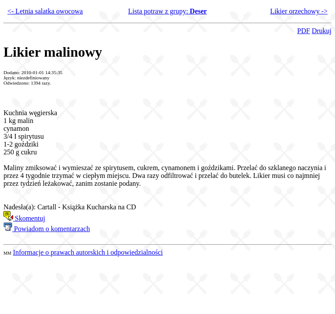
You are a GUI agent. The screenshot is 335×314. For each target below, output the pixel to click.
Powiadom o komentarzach (46, 228)
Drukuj (322, 30)
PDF (303, 30)
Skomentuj (24, 218)
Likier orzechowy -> (299, 11)
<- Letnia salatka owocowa (45, 11)
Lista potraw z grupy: (167, 11)
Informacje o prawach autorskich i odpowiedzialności (88, 252)
